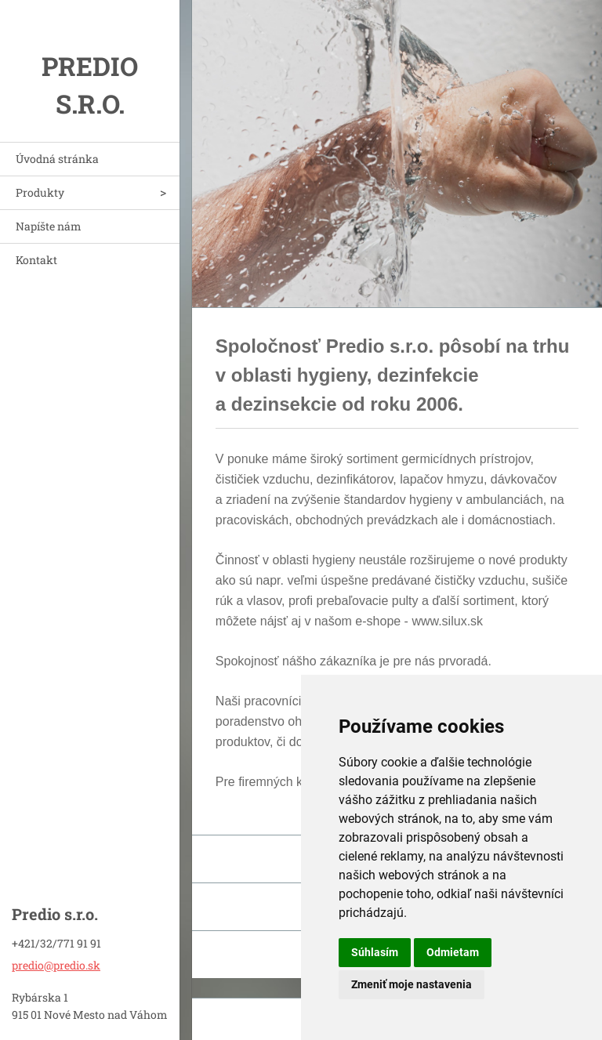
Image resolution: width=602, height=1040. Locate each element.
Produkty (40, 192)
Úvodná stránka (57, 158)
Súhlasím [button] (374, 952)
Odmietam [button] (452, 952)
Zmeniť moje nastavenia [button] (411, 984)
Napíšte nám (49, 226)
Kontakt (36, 259)
